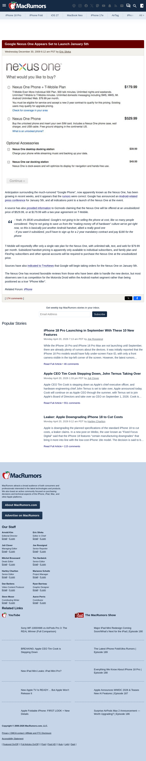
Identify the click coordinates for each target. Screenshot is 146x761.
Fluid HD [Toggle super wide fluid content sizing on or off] (52, 744)
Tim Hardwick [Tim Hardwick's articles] (39, 558)
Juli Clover (93, 378)
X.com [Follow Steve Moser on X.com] (12, 603)
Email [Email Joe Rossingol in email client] (35, 551)
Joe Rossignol (95, 339)
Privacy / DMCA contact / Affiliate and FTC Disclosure (26, 733)
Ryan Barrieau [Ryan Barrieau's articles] (40, 584)
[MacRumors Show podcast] (74, 6)
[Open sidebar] (142, 6)
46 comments (71, 364)
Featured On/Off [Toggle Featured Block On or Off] (10, 744)
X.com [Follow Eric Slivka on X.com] (43, 539)
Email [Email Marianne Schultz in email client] (35, 577)
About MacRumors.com (21, 505)
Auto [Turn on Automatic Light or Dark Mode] (61, 744)
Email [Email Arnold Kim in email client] (4, 539)
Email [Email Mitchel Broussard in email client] (4, 564)
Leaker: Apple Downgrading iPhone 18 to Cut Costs (83, 417)
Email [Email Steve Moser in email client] (4, 603)
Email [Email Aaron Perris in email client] (35, 603)
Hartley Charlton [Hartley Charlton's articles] (10, 571)
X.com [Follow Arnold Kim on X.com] (12, 539)
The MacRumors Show (100, 615)
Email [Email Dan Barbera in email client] (4, 590)
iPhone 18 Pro (13, 15)
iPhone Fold (36, 15)
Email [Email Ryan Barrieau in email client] (35, 590)
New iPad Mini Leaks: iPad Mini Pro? (41, 671)
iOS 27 (55, 15)
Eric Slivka (65, 51)
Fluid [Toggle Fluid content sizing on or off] (43, 744)
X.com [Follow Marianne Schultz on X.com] (43, 577)
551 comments (72, 403)
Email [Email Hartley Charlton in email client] (4, 577)
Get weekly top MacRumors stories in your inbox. (73, 307)
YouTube (14, 615)
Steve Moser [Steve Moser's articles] (8, 597)
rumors (66, 196)
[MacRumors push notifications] (110, 6)
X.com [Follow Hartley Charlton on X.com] (12, 577)
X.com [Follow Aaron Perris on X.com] (43, 603)
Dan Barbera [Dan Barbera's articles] (8, 584)
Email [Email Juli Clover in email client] (4, 551)
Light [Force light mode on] (66, 744)
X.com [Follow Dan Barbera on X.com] (12, 590)
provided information (39, 208)
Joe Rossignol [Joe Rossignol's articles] (40, 545)
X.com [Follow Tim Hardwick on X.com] (43, 564)
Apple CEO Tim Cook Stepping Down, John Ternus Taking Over (92, 373)
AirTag (115, 15)
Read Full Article (53, 364)
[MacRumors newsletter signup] (122, 6)
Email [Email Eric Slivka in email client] (35, 539)
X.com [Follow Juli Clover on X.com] (12, 551)
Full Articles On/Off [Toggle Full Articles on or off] (30, 744)
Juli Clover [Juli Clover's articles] (7, 545)
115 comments (72, 446)
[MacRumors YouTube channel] (104, 6)
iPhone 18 (132, 15)
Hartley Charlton (96, 421)
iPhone (28, 289)
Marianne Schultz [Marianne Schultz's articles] (41, 571)
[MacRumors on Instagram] (80, 6)
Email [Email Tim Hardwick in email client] (35, 564)
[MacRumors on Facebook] (86, 6)
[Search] (136, 6)
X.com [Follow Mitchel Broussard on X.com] (12, 564)
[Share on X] (128, 298)
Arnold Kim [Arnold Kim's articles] (7, 532)
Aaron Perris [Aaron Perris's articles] (39, 597)
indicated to (41, 265)
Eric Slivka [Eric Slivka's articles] (38, 532)
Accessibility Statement (12, 738)
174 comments (14, 298)
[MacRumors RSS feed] (116, 6)
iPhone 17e (97, 15)
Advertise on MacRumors (22, 515)
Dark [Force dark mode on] (73, 744)
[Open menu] (4, 6)
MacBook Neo (75, 15)
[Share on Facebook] (137, 298)
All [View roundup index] (141, 15)
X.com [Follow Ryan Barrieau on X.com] (43, 590)
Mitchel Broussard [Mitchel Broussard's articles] (11, 558)
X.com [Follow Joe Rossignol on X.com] (43, 551)
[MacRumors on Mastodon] (97, 6)
